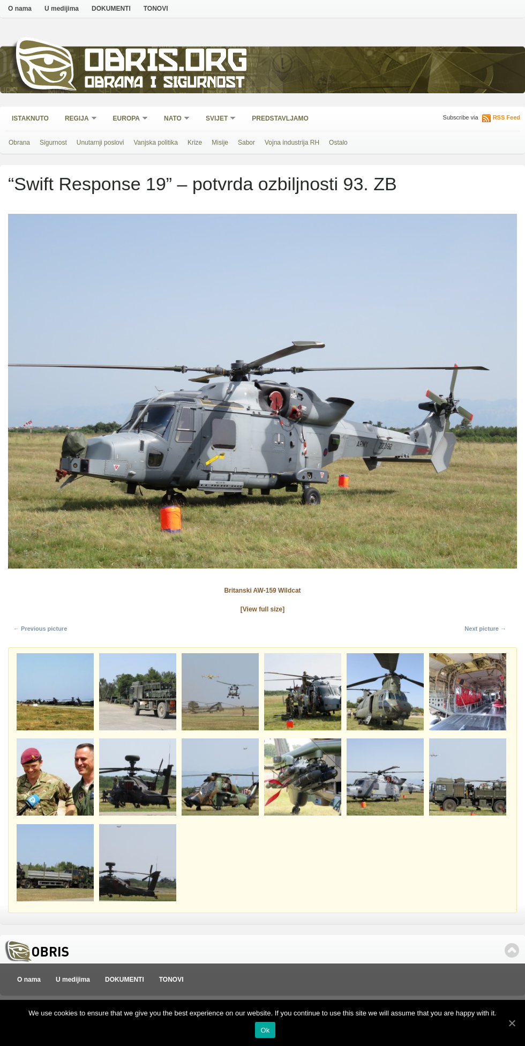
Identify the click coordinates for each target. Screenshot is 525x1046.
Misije (220, 142)
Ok (264, 1030)
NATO (173, 119)
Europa (127, 119)
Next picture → (485, 628)
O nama (20, 8)
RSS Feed (506, 117)
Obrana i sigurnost (164, 84)
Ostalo (338, 142)
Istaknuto (30, 118)
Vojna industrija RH (292, 142)
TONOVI (156, 8)
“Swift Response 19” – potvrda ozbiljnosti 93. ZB (202, 184)
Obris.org (166, 63)
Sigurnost (53, 142)
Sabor (246, 142)
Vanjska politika (155, 142)
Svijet (217, 119)
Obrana (19, 142)
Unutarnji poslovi (100, 142)
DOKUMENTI (111, 8)
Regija (77, 119)
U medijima (61, 8)
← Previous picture (40, 628)
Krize (195, 142)
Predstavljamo (280, 118)
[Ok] (511, 1023)
